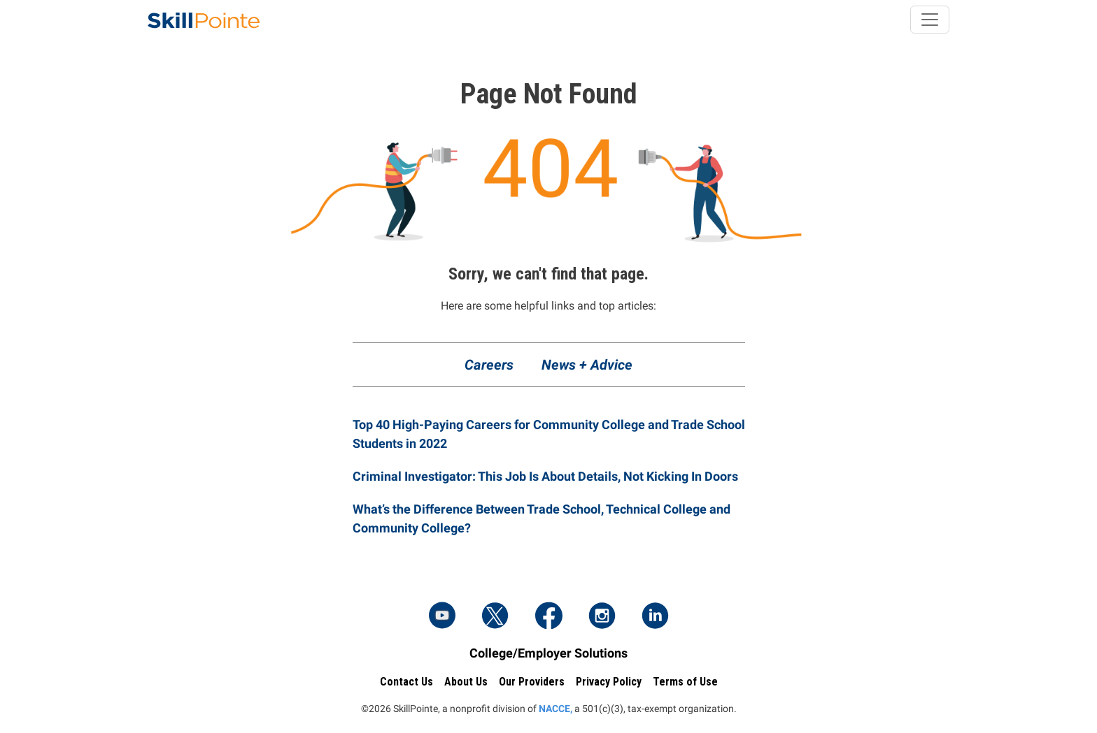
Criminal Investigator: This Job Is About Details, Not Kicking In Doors (545, 476)
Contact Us (406, 681)
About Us (466, 681)
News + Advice (587, 364)
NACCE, (555, 708)
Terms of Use (685, 681)
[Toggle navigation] (929, 20)
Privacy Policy (609, 681)
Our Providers (532, 681)
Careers (489, 364)
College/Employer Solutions (548, 653)
